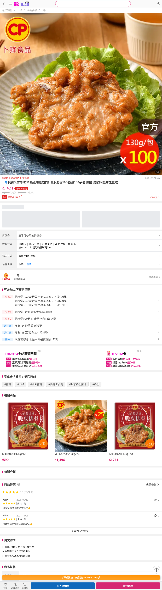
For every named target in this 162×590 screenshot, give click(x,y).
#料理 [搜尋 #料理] (95, 384)
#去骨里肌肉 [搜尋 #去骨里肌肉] (55, 384)
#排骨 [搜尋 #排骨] (7, 384)
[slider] (81, 358)
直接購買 (128, 586)
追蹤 (28, 264)
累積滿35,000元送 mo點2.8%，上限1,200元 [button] (42, 305)
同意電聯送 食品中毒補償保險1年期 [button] (36, 339)
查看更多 (81, 563)
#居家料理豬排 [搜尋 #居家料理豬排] (77, 384)
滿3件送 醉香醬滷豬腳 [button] (28, 325)
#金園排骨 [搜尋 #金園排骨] (36, 384)
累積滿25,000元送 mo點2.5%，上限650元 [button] (41, 301)
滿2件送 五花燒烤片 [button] (27, 332)
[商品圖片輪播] (81, 94)
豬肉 (45, 10)
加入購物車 (62, 586)
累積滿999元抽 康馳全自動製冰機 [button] (35, 319)
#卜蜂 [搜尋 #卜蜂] (20, 384)
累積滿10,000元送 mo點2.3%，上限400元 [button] (41, 297)
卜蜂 (19, 10)
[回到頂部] (156, 570)
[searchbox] (93, 4)
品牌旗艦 (7, 10)
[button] (81, 196)
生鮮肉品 (32, 10)
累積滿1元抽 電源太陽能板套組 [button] (34, 312)
